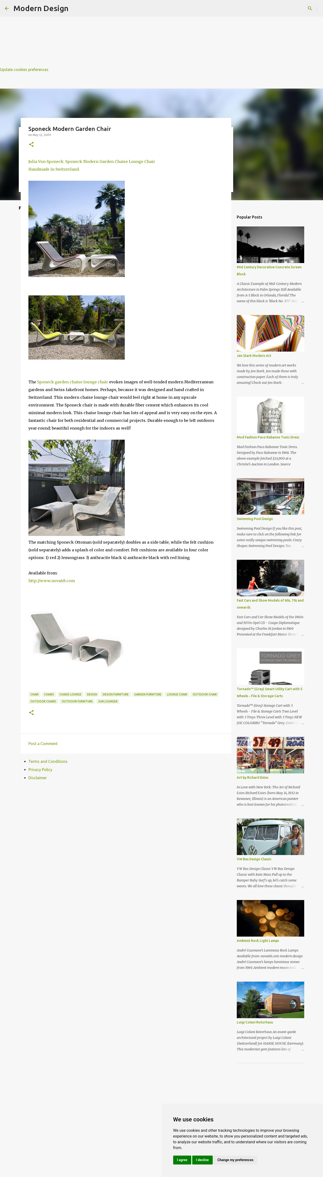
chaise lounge (70, 694)
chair (34, 694)
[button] (31, 144)
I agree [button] (182, 1160)
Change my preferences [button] (235, 1160)
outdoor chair (205, 694)
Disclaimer (37, 778)
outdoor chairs (43, 701)
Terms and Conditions (47, 761)
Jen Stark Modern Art (254, 356)
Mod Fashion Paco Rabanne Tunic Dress (268, 437)
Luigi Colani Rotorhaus (255, 1022)
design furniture (116, 694)
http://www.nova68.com (51, 580)
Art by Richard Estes (252, 777)
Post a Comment (43, 743)
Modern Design (40, 8)
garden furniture (147, 694)
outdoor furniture (77, 701)
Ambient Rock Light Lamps (258, 941)
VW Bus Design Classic (254, 859)
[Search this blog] (294, 8)
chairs (49, 694)
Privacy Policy (40, 769)
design (92, 694)
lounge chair (177, 694)
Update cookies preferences (24, 69)
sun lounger (108, 701)
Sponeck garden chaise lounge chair (72, 381)
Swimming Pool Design (255, 519)
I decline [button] (202, 1160)
